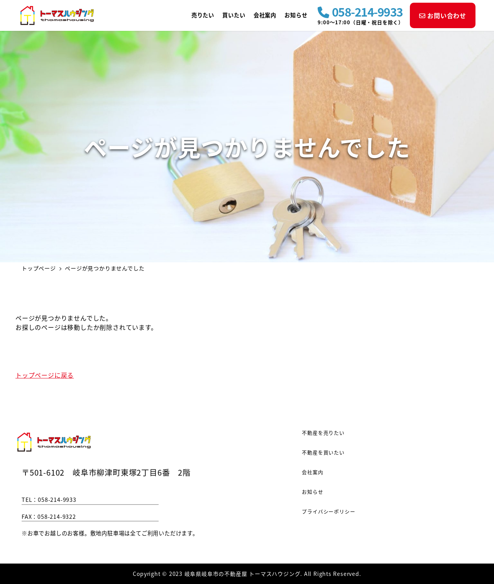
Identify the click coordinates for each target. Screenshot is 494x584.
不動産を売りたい (323, 432)
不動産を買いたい (323, 452)
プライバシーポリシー (328, 511)
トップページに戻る (44, 375)
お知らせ (312, 491)
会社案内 (312, 472)
